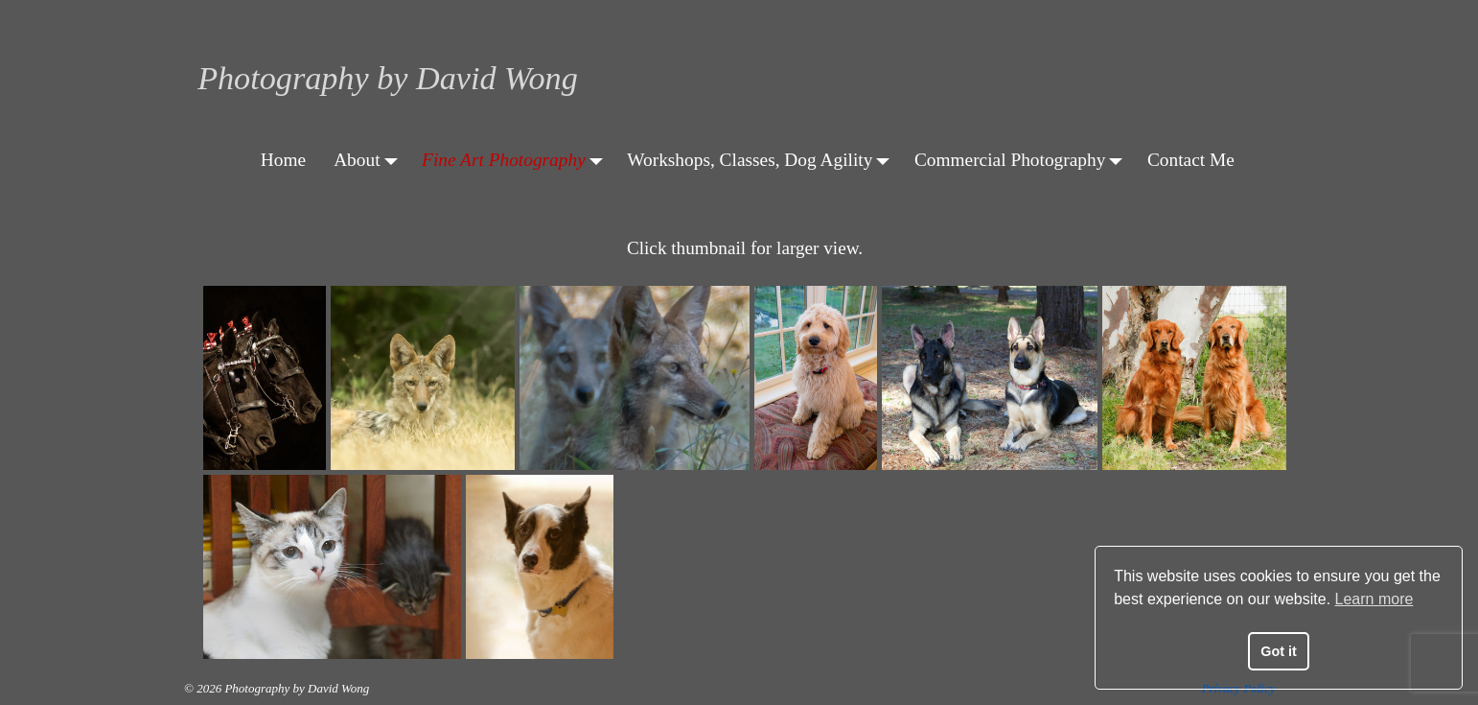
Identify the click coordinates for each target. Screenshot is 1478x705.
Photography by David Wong (387, 78)
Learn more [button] (1374, 599)
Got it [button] (1278, 651)
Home (283, 160)
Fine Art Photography (517, 159)
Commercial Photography (1024, 159)
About (370, 159)
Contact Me (1191, 160)
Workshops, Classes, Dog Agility (763, 159)
